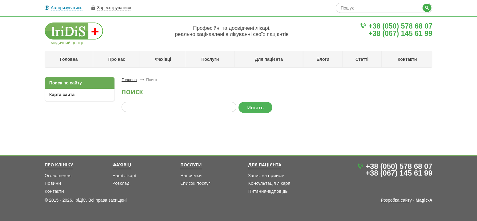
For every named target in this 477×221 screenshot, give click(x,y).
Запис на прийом (266, 175)
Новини (53, 183)
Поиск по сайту (65, 82)
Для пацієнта (269, 59)
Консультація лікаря (269, 183)
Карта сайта (61, 94)
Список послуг (195, 183)
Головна (69, 59)
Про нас (116, 59)
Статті (361, 59)
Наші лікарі (124, 175)
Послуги (210, 59)
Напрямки (191, 175)
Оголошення (58, 175)
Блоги (322, 59)
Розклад (121, 183)
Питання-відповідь (268, 191)
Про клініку (59, 165)
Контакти (407, 59)
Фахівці (163, 59)
